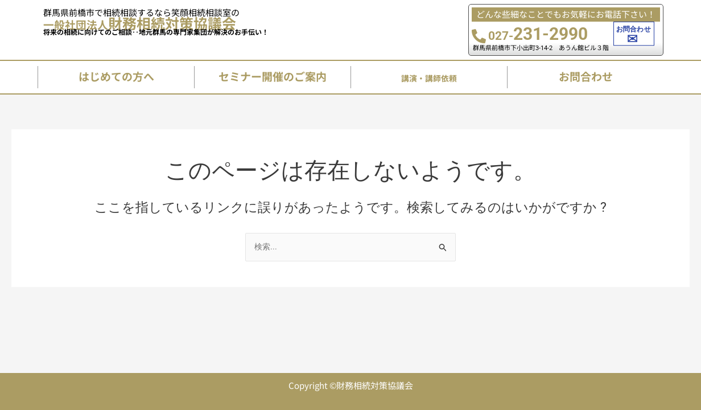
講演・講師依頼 (429, 80)
